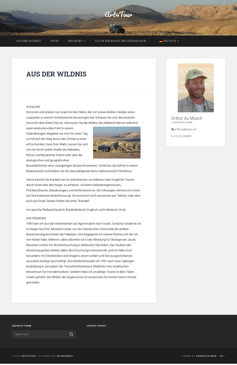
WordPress (65, 357)
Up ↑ (222, 357)
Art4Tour (118, 15)
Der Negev (75, 42)
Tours (54, 42)
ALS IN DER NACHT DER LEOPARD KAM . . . (123, 42)
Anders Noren (206, 357)
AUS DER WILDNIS (28, 42)
